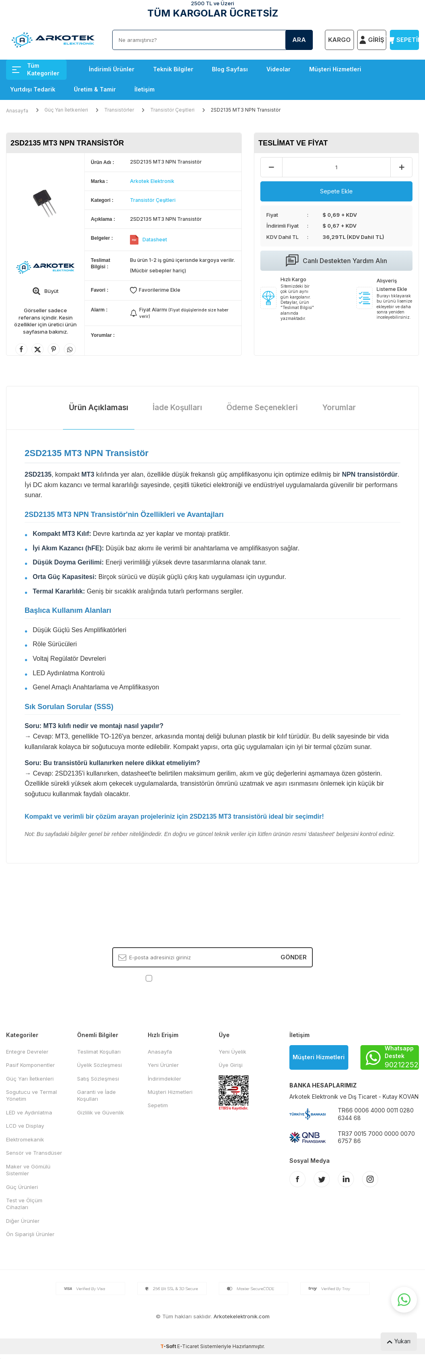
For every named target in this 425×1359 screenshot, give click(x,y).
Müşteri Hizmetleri (335, 69)
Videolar (278, 69)
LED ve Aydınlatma (29, 1112)
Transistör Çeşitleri (172, 110)
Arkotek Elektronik (152, 181)
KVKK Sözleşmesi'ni (182, 978)
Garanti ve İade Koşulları (96, 1095)
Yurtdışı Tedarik (32, 89)
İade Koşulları (177, 407)
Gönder (294, 957)
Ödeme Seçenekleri (262, 407)
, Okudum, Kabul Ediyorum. (212, 978)
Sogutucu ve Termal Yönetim (31, 1095)
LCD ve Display (25, 1125)
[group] (45, 202)
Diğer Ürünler (23, 1221)
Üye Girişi (231, 1065)
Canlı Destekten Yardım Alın (336, 260)
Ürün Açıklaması (98, 407)
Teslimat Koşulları (99, 1051)
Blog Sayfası (230, 69)
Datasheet (154, 240)
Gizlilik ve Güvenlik (100, 1112)
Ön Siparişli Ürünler (30, 1234)
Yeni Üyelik (232, 1051)
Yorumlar (339, 407)
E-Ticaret (188, 1346)
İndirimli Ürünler (111, 69)
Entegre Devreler (27, 1051)
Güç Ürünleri (22, 1187)
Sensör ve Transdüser (34, 1152)
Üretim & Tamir (95, 89)
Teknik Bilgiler (173, 69)
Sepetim (158, 1105)
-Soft (168, 1346)
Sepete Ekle (336, 191)
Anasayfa (17, 111)
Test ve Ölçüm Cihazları (24, 1203)
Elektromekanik (25, 1139)
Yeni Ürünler (163, 1065)
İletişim (144, 89)
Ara (299, 40)
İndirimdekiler (164, 1078)
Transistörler (119, 110)
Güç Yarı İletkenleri (66, 110)
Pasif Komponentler (30, 1065)
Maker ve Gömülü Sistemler (28, 1169)
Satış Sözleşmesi (98, 1078)
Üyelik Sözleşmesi (99, 1065)
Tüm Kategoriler (35, 69)
